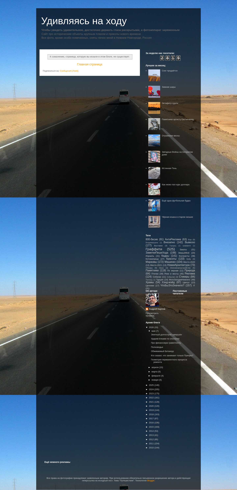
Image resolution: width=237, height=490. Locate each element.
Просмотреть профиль (152, 314)
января (155, 380)
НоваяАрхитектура (178, 265)
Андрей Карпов (157, 309)
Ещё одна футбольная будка (176, 200)
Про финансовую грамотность (166, 343)
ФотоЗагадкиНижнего (179, 279)
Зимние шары (169, 87)
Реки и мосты (171, 273)
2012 (151, 439)
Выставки (158, 246)
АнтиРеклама (173, 239)
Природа (190, 270)
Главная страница (89, 64)
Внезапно (169, 242)
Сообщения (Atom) (69, 71)
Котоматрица (152, 259)
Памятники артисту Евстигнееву (178, 119)
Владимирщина (152, 243)
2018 (151, 414)
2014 (151, 431)
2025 (151, 385)
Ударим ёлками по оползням (165, 338)
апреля (155, 367)
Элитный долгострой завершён (166, 334)
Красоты (171, 258)
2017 (151, 418)
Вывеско (190, 242)
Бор (190, 239)
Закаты (183, 249)
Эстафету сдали (170, 103)
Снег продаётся (169, 70)
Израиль (150, 256)
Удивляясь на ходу (84, 20)
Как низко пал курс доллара (175, 184)
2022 (151, 397)
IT (194, 285)
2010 (151, 447)
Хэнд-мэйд (168, 282)
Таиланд (149, 280)
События (171, 277)
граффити (187, 246)
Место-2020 (189, 262)
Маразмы (151, 261)
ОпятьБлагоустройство (180, 268)
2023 (151, 393)
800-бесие (152, 239)
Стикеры (184, 276)
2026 (151, 327)
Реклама (190, 273)
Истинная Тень (169, 168)
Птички (154, 273)
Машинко (170, 261)
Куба (188, 259)
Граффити (154, 249)
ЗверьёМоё (183, 253)
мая (154, 331)
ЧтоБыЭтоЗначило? (172, 285)
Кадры (165, 255)
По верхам (172, 270)
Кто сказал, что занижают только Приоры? (172, 355)
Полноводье (157, 347)
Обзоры (149, 268)
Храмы (150, 282)
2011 (151, 443)
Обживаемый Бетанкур (162, 351)
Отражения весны (171, 135)
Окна (161, 268)
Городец (173, 246)
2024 (151, 389)
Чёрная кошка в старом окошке (177, 217)
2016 (151, 422)
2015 (151, 427)
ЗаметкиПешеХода (157, 252)
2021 (151, 402)
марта (155, 371)
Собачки (157, 277)
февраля (156, 375)
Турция (159, 279)
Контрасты (184, 256)
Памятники (152, 270)
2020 (151, 406)
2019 (151, 410)
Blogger (150, 480)
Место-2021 (156, 265)
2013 (151, 435)
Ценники (150, 285)
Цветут (186, 282)
